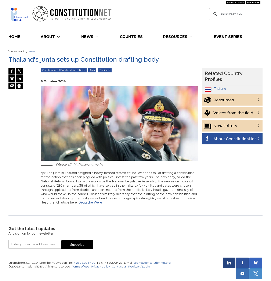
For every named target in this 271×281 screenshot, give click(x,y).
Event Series (228, 36)
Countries (131, 36)
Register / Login (139, 266)
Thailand (105, 70)
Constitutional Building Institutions (63, 70)
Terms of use (80, 266)
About (51, 36)
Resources (178, 36)
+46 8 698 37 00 (84, 262)
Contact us (119, 266)
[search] (231, 14)
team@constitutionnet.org (152, 262)
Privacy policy (100, 266)
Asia (92, 70)
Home (14, 36)
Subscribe (253, 2)
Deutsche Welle (90, 202)
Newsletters (235, 2)
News (90, 36)
